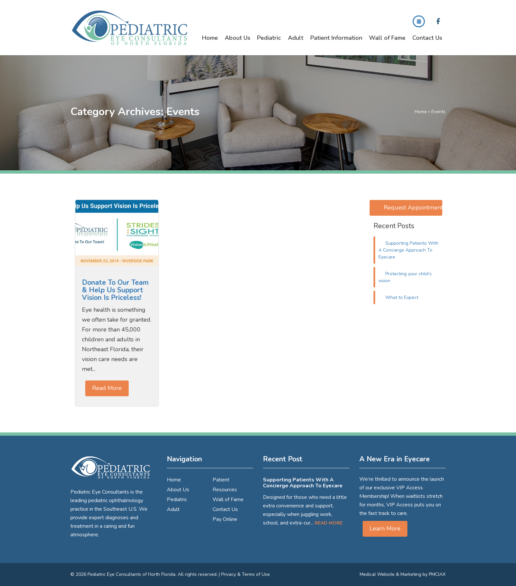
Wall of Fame (387, 38)
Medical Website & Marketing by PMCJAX (403, 574)
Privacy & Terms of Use (245, 574)
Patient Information (336, 38)
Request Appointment (413, 207)
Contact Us (427, 38)
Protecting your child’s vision (405, 277)
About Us (237, 38)
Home (210, 38)
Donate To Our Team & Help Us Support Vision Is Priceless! (115, 290)
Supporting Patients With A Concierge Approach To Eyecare (408, 250)
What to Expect (401, 297)
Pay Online (225, 519)
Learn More (385, 528)
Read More (107, 388)
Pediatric (269, 38)
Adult (295, 38)
